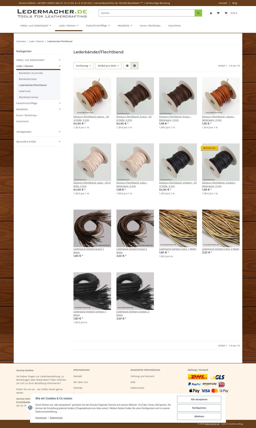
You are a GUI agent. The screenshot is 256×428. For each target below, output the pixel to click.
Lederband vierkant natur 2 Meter (220, 248)
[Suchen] (147, 12)
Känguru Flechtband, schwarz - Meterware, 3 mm (219, 184)
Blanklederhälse (28, 79)
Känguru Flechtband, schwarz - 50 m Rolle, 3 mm (178, 184)
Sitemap (77, 387)
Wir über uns (80, 382)
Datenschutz (56, 418)
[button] (211, 13)
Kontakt (223, 3)
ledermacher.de (212, 423)
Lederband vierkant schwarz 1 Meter (89, 313)
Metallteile (22, 109)
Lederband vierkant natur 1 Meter (177, 248)
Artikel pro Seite (107, 65)
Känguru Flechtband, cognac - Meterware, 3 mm (218, 118)
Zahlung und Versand (142, 376)
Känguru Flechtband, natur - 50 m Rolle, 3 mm (92, 184)
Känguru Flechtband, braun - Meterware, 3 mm (175, 118)
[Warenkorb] (231, 13)
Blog (234, 3)
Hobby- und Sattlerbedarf (30, 60)
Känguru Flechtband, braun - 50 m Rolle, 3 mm (134, 118)
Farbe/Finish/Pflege (26, 103)
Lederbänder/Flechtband (33, 85)
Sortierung (82, 65)
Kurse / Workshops (26, 115)
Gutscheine (22, 121)
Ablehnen (199, 416)
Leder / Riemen (24, 66)
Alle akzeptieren (199, 399)
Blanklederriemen (29, 97)
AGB (133, 382)
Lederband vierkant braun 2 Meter (131, 250)
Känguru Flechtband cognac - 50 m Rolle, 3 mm (91, 118)
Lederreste (25, 91)
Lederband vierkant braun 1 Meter (88, 250)
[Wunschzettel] (218, 13)
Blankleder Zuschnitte (31, 73)
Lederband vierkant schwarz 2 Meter (132, 313)
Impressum (41, 418)
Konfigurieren (199, 408)
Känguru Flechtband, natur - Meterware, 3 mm (132, 184)
